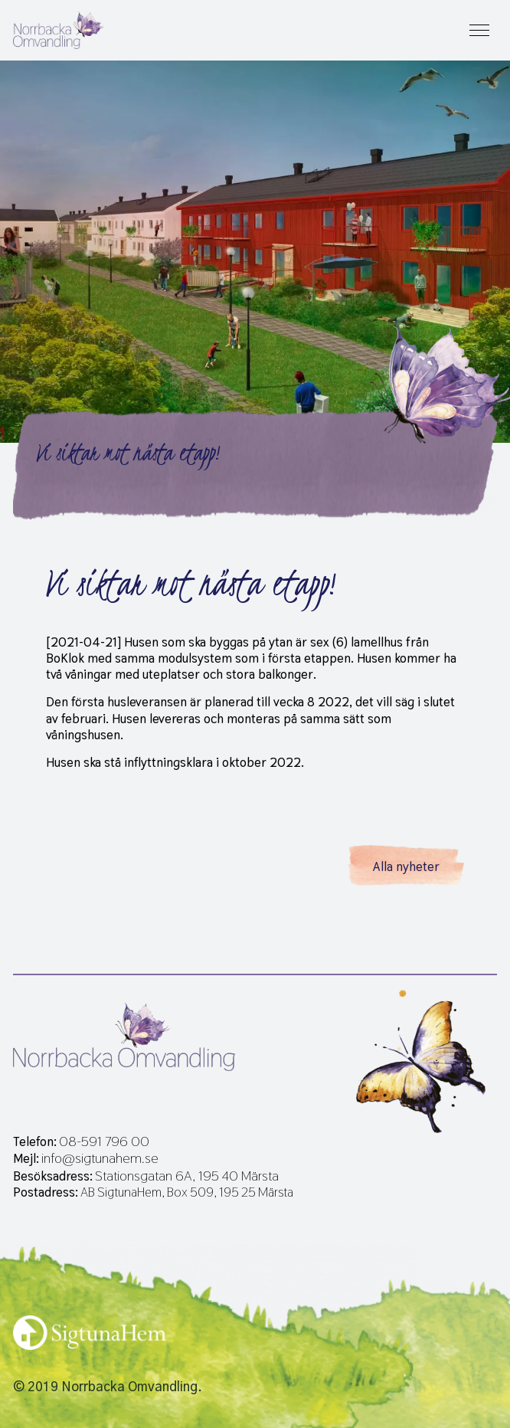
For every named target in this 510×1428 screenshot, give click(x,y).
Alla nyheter (406, 866)
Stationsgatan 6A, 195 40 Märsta (187, 1176)
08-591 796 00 (104, 1141)
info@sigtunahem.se (100, 1158)
